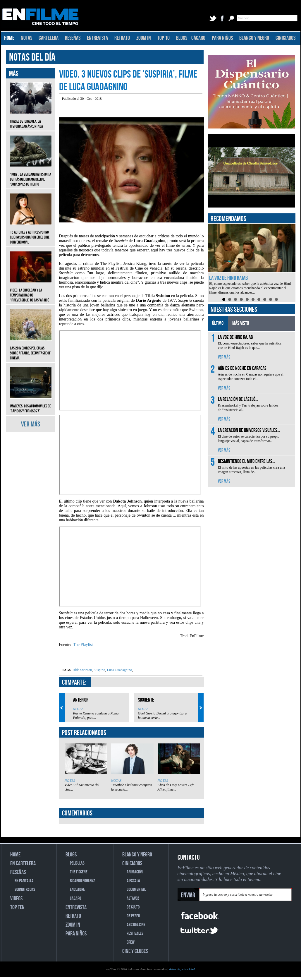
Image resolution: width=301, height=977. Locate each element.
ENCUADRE (77, 889)
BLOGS (181, 38)
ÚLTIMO (217, 323)
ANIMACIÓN (135, 872)
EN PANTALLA (24, 881)
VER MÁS (30, 424)
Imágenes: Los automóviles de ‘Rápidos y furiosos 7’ (31, 404)
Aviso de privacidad (182, 969)
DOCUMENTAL (136, 889)
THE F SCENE (78, 872)
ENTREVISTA (97, 38)
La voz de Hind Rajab (228, 278)
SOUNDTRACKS (25, 889)
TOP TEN (17, 907)
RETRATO (122, 38)
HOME (9, 38)
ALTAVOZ (133, 898)
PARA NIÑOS (222, 38)
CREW (131, 942)
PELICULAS (77, 863)
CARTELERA (49, 38)
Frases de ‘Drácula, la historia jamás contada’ (31, 119)
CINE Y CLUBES (135, 951)
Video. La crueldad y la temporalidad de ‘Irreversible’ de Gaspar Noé (31, 291)
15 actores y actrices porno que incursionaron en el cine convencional (31, 233)
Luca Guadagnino (119, 670)
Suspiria (99, 670)
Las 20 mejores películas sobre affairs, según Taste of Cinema (31, 349)
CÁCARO (198, 38)
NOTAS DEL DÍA (32, 57)
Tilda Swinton (82, 670)
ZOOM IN (143, 38)
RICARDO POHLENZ (82, 881)
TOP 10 (163, 38)
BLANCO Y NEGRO (254, 38)
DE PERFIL (133, 916)
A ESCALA (133, 881)
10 (276, 299)
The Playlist (83, 644)
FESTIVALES (135, 933)
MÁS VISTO (240, 323)
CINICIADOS (285, 38)
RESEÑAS (72, 38)
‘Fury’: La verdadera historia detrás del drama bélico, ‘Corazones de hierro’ (31, 175)
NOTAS (26, 38)
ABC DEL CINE (136, 925)
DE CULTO (133, 907)
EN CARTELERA (23, 863)
